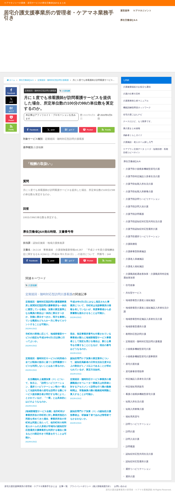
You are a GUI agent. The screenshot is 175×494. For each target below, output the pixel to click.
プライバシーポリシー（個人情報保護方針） (91, 486)
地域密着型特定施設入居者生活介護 (144, 319)
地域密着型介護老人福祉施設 (140, 300)
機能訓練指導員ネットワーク (137, 107)
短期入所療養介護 (135, 409)
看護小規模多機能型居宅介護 (140, 394)
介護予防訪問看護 (135, 214)
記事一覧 (63, 486)
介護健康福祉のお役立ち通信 (137, 87)
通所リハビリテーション (138, 469)
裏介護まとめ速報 (131, 128)
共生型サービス (134, 293)
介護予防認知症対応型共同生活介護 (144, 221)
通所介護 (130, 476)
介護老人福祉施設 (135, 266)
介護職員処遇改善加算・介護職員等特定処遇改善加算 (146, 276)
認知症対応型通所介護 (137, 461)
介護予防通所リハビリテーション (143, 236)
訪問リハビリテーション (138, 424)
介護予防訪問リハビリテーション (143, 199)
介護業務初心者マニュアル (136, 101)
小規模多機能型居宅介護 (138, 349)
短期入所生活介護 (135, 401)
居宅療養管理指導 (135, 371)
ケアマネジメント (142, 10)
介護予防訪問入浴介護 (137, 206)
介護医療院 (131, 244)
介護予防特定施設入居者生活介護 (143, 176)
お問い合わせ (120, 486)
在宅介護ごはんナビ (132, 114)
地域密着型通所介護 (136, 326)
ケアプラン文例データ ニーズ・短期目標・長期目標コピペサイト (145, 151)
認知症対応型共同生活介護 (139, 454)
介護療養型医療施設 (136, 251)
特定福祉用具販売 (135, 386)
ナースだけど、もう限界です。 (138, 121)
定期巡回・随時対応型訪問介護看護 (42, 91)
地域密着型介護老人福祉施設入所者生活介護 (146, 310)
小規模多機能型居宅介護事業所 (141, 356)
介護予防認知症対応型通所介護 (141, 229)
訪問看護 (130, 446)
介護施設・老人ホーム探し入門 (138, 142)
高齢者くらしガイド (132, 135)
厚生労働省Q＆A (129, 20)
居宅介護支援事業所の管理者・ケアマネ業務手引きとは (30, 486)
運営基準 (124, 10)
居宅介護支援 (132, 364)
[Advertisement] (87, 49)
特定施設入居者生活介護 (138, 379)
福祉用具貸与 (132, 416)
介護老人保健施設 (135, 259)
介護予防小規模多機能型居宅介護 (143, 169)
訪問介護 (130, 431)
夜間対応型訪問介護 (136, 334)
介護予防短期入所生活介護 (139, 184)
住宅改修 (130, 285)
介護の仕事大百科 (131, 94)
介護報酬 (69, 91)
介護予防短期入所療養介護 (139, 191)
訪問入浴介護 (132, 439)
